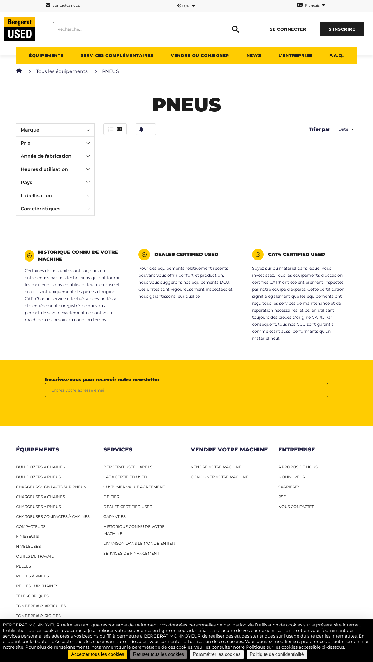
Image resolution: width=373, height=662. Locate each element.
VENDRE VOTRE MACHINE (216, 467)
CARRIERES (289, 486)
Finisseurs (27, 536)
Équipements (46, 55)
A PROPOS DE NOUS (298, 467)
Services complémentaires (117, 55)
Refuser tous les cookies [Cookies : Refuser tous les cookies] (158, 654)
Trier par (319, 129)
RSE (282, 496)
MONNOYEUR (291, 476)
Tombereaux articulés (41, 605)
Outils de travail (35, 556)
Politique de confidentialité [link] (277, 654)
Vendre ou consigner (200, 55)
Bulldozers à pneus (38, 476)
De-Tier (111, 496)
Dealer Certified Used (128, 506)
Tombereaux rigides (38, 615)
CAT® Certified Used (125, 476)
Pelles (23, 566)
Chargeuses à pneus (38, 506)
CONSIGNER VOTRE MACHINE (220, 476)
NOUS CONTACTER (296, 506)
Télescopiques (32, 595)
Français (311, 5)
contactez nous (63, 5)
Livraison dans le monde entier (139, 543)
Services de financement (131, 553)
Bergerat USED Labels (127, 467)
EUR (186, 5)
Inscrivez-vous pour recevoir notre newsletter (102, 379)
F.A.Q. (336, 55)
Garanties (114, 516)
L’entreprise (295, 55)
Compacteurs (30, 526)
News (254, 55)
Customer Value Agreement (134, 486)
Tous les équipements (62, 71)
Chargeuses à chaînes (40, 496)
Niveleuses (28, 546)
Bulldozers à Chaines (40, 467)
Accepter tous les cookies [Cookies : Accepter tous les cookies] (97, 654)
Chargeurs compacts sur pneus (51, 486)
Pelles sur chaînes (37, 586)
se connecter (288, 29)
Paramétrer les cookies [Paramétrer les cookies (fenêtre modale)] (217, 654)
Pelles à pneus (32, 576)
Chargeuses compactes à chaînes (53, 516)
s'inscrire (342, 29)
